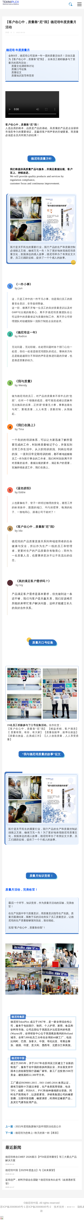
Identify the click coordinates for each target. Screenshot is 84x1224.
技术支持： (64, 1206)
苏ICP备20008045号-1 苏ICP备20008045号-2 (25, 1206)
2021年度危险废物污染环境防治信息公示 (33, 1126)
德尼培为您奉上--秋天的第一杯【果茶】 (32, 1132)
